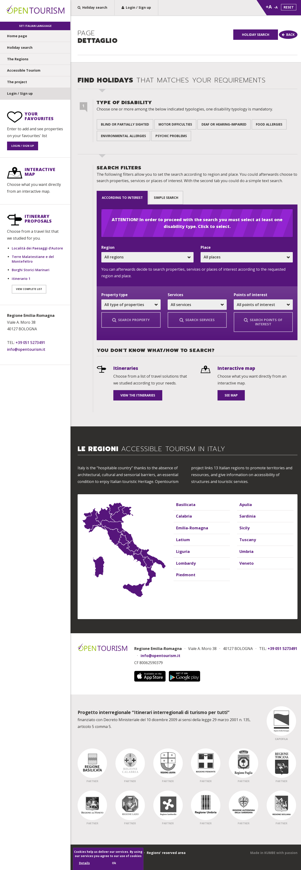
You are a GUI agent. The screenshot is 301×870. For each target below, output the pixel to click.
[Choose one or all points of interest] (263, 304)
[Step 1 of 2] (83, 109)
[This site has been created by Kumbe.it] (273, 852)
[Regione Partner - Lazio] (130, 805)
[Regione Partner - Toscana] (281, 763)
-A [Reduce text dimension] (276, 7)
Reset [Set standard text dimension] (289, 7)
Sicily (243, 527)
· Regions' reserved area (164, 852)
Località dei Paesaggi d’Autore (37, 248)
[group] (186, 40)
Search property (131, 319)
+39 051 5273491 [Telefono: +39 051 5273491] (30, 342)
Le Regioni (152, 449)
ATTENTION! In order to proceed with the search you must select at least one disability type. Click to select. (197, 222)
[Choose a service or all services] (197, 304)
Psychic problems (171, 138)
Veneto (245, 562)
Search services (197, 319)
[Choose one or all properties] (130, 304)
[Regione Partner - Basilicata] (92, 763)
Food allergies (269, 126)
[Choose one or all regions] (147, 257)
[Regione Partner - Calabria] (130, 763)
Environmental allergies (123, 138)
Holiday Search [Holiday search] (275, 34)
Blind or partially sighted (125, 126)
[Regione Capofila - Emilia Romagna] (281, 720)
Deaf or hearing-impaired (224, 126)
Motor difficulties (175, 126)
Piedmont (184, 574)
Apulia (244, 504)
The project (17, 82)
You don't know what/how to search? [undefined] (155, 350)
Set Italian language (35, 26)
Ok (114, 863)
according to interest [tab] (124, 198)
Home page (17, 36)
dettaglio (98, 37)
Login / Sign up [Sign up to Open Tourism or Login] (136, 7)
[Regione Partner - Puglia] (243, 763)
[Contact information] (35, 332)
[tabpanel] (197, 272)
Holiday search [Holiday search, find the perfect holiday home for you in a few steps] (92, 7)
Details (84, 863)
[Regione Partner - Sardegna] (243, 805)
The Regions (17, 59)
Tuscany (246, 539)
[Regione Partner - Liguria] (168, 763)
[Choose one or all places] (247, 257)
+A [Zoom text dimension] (269, 7)
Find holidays (172, 82)
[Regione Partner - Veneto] (92, 805)
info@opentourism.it (26, 349)
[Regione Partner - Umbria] (205, 805)
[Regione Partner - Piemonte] (205, 763)
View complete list (29, 289)
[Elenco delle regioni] (186, 529)
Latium (182, 539)
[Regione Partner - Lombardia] (168, 805)
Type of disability (185, 108)
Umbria (245, 551)
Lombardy (184, 562)
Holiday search (19, 47)
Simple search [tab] (173, 198)
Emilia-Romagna (190, 527)
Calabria (183, 516)
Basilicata (184, 504)
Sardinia (246, 516)
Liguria (182, 551)
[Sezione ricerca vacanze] (186, 245)
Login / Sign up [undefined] (20, 93)
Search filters (197, 176)
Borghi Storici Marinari (30, 270)
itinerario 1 (21, 278)
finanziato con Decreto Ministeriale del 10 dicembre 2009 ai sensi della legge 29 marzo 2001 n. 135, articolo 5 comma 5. (164, 719)
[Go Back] (275, 46)
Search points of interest (263, 321)
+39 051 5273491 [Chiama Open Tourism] (282, 648)
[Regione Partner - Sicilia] (281, 805)
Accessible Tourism (23, 70)
